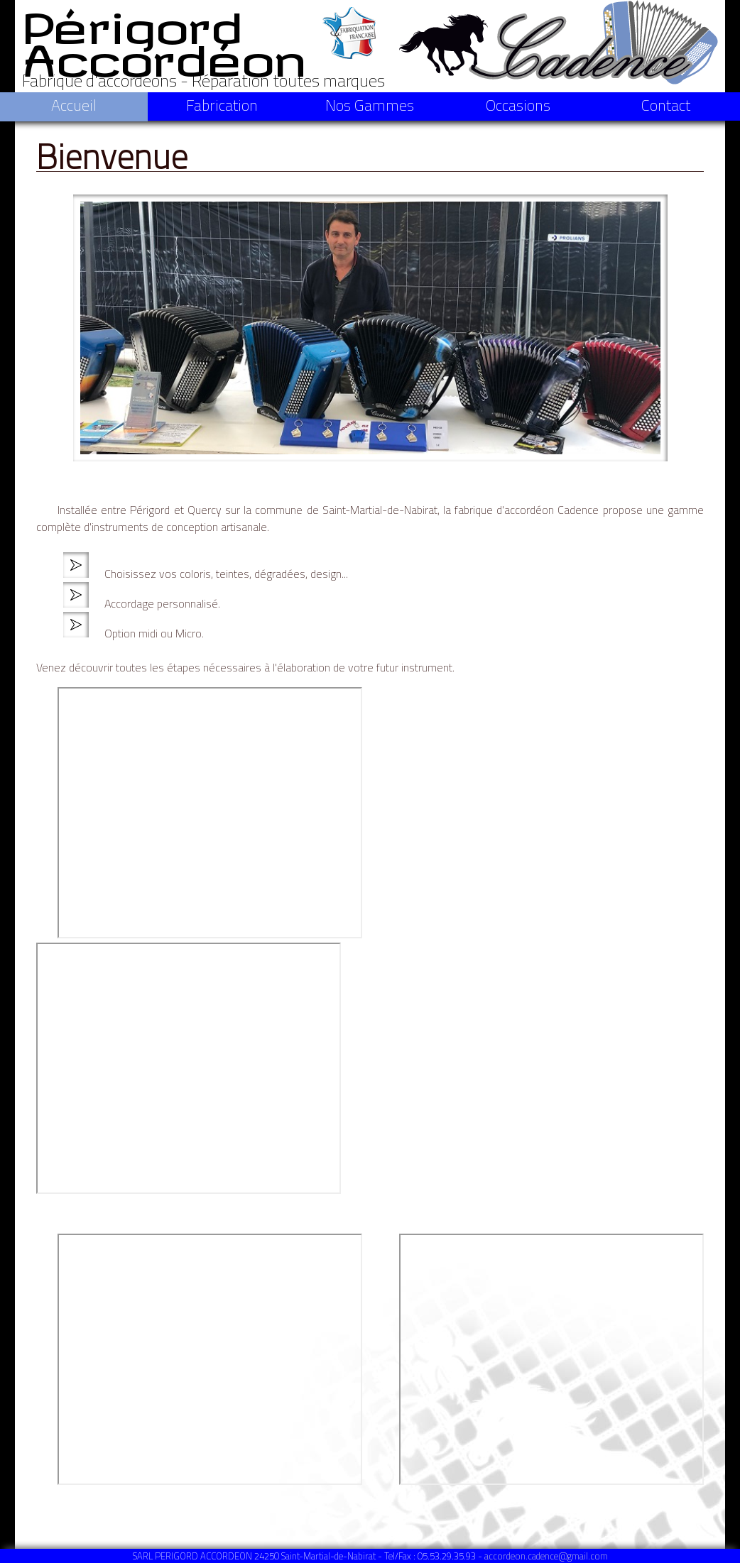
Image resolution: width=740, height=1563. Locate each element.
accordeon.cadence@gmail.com (546, 1556)
